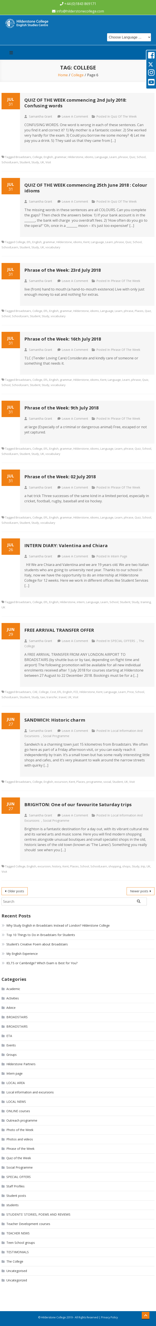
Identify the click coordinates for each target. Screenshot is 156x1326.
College (37, 157)
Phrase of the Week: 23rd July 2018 (62, 270)
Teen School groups (20, 1243)
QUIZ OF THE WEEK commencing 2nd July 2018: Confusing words (75, 103)
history (56, 866)
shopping (114, 866)
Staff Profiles (15, 1186)
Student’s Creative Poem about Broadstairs (37, 944)
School (141, 157)
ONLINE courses (18, 1111)
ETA (9, 1036)
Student (25, 162)
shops (126, 866)
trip (143, 866)
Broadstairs (23, 157)
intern (81, 602)
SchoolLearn (10, 162)
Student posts (16, 1196)
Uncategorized (16, 1280)
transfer (52, 697)
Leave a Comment (75, 116)
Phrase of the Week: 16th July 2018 (62, 339)
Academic (13, 989)
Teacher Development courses (28, 1224)
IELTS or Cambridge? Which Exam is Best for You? (41, 963)
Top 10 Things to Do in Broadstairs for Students (40, 935)
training (146, 602)
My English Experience (22, 954)
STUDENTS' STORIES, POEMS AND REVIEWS (38, 1214)
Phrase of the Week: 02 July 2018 (60, 477)
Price (130, 692)
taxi (42, 697)
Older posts (16, 891)
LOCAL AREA (15, 1083)
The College (14, 1261)
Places (139, 311)
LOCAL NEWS (16, 1102)
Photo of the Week (19, 1130)
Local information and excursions (30, 1092)
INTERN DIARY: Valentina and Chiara (66, 545)
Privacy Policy (109, 1317)
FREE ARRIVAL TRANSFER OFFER (59, 630)
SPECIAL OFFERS (123, 641)
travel (62, 697)
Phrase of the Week (125, 281)
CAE (35, 692)
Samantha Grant (40, 116)
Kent (86, 242)
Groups (11, 1055)
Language (101, 157)
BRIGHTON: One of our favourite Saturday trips (78, 804)
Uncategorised (16, 1271)
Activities (12, 998)
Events (11, 1045)
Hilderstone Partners (21, 1064)
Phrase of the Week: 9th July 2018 (61, 408)
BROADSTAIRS (17, 1017)
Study (35, 162)
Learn (113, 157)
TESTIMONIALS (17, 1252)
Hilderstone (75, 157)
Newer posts (139, 891)
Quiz (132, 157)
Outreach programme (21, 1120)
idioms (89, 157)
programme (94, 782)
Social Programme (56, 736)
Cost (53, 692)
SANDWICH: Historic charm (54, 720)
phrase (123, 157)
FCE (76, 692)
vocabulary (52, 247)
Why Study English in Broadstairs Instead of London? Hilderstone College (58, 925)
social (107, 782)
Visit (48, 162)
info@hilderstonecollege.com (80, 11)
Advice (11, 1008)
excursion (61, 782)
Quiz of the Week (124, 116)
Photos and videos (19, 1139)
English (48, 157)
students (12, 1205)
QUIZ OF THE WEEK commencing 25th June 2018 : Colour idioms (85, 188)
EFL (29, 242)
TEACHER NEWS (18, 1233)
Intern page (119, 556)
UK (42, 162)
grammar (60, 157)
